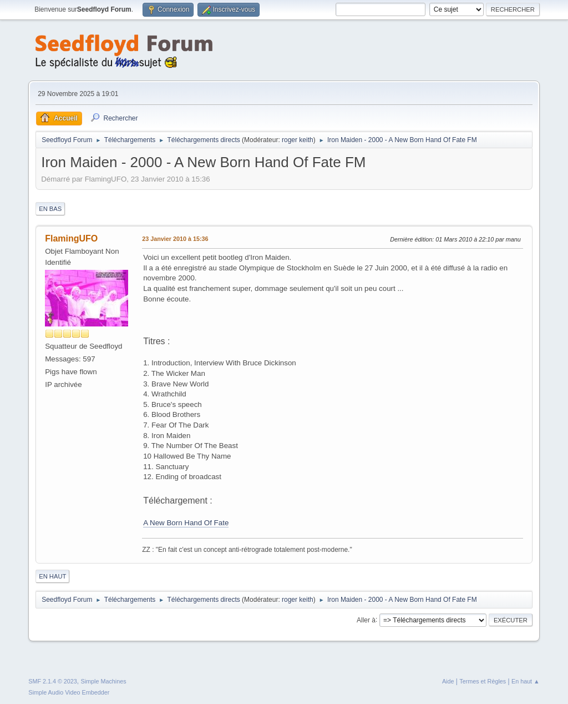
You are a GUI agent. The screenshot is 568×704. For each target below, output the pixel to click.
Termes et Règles (482, 681)
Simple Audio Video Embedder (68, 692)
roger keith (297, 140)
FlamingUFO (71, 238)
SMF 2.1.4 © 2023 (52, 681)
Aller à (366, 619)
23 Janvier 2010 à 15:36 (175, 238)
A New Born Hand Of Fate (186, 523)
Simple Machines (103, 681)
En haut (52, 576)
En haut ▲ (525, 681)
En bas (50, 208)
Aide (448, 681)
